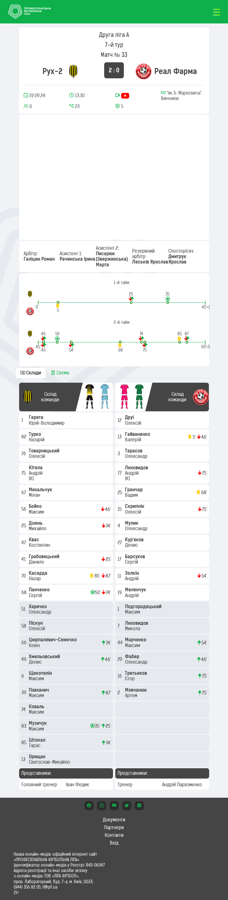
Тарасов (134, 451)
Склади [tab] (31, 373)
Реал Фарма (175, 71)
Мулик (132, 523)
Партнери (114, 827)
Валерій (133, 439)
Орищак (38, 756)
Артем (131, 695)
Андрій (36, 473)
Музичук (38, 723)
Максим (37, 512)
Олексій (37, 456)
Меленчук (136, 589)
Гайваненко (138, 434)
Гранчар (134, 489)
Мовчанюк (136, 690)
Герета (37, 417)
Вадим (132, 495)
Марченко (136, 639)
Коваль (37, 706)
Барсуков (135, 556)
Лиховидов (137, 467)
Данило (37, 562)
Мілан (35, 495)
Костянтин (40, 545)
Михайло (38, 528)
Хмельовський (45, 656)
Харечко (38, 606)
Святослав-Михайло (50, 762)
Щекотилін (41, 673)
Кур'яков (135, 539)
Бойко (36, 506)
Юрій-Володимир (47, 423)
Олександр (41, 612)
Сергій (36, 595)
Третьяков (136, 673)
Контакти (114, 835)
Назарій (37, 439)
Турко (35, 434)
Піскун (36, 623)
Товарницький (44, 451)
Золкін (132, 573)
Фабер (132, 656)
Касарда (39, 573)
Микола (133, 628)
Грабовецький (44, 556)
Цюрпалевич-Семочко (53, 639)
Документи (114, 820)
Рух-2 (52, 71)
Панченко (40, 589)
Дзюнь (36, 523)
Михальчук (41, 489)
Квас (34, 539)
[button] (131, 298)
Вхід (114, 843)
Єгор (130, 678)
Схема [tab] (60, 373)
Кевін (35, 645)
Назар (35, 578)
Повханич (39, 690)
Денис (36, 662)
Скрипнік (135, 506)
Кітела (36, 467)
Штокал (38, 740)
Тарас (35, 745)
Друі (130, 417)
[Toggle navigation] (216, 12)
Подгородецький (144, 606)
